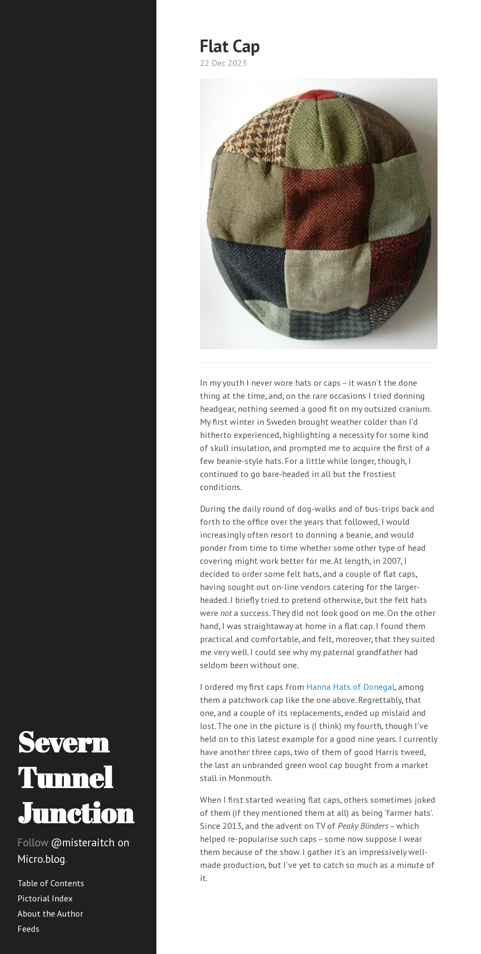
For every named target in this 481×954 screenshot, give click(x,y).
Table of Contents (50, 883)
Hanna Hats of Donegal (350, 686)
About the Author (50, 913)
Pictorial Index (45, 898)
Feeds (28, 928)
